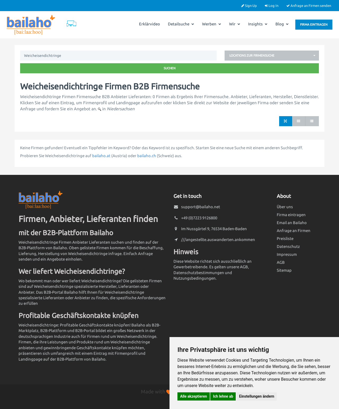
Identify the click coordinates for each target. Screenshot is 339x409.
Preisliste (285, 238)
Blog (282, 24)
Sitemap (284, 270)
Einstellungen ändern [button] (256, 396)
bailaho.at (101, 155)
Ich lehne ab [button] (223, 396)
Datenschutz (288, 246)
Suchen (170, 68)
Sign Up (249, 5)
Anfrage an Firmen (293, 230)
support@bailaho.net (200, 207)
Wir (234, 24)
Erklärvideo (149, 24)
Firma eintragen (314, 24)
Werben (211, 24)
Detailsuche (181, 24)
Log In (271, 5)
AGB (281, 262)
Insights (257, 24)
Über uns (285, 207)
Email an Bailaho (292, 222)
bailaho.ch (146, 155)
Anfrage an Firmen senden (308, 5)
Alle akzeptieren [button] (193, 396)
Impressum (287, 254)
